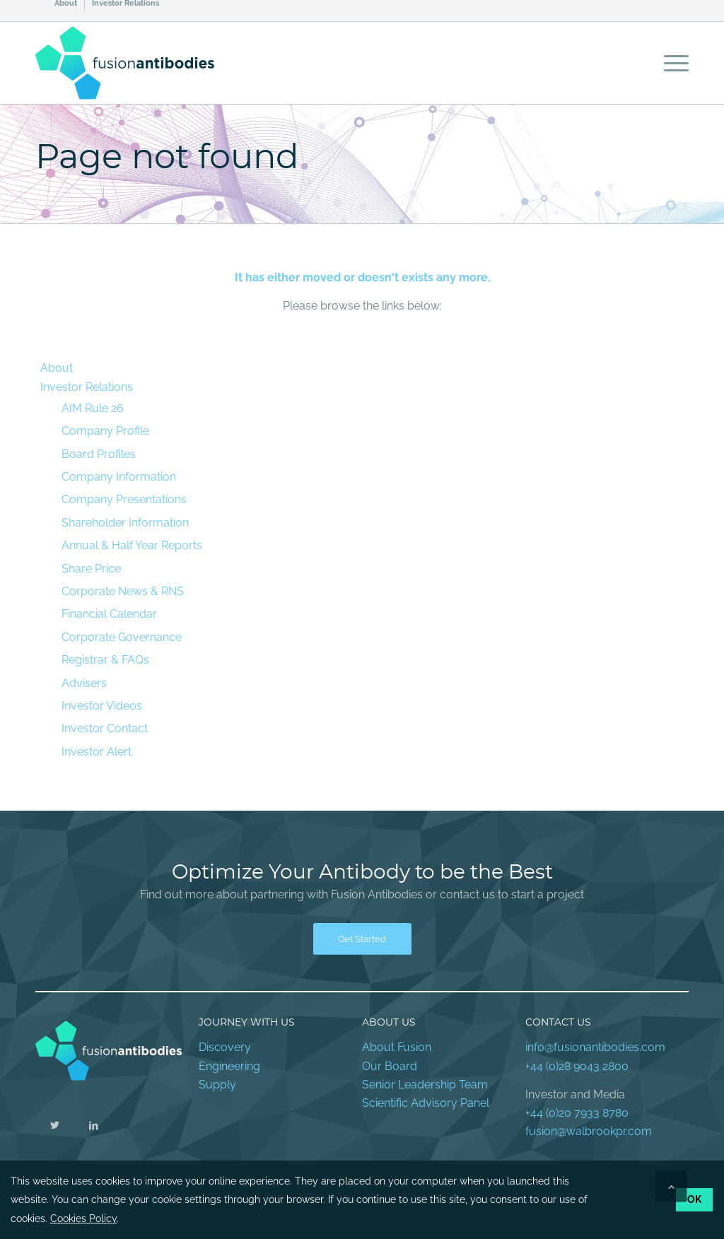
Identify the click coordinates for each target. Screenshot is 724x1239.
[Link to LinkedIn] (93, 1124)
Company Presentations (124, 499)
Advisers (84, 683)
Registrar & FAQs (105, 660)
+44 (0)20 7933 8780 (577, 1113)
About (65, 3)
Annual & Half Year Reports (132, 545)
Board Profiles (99, 454)
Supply (217, 1084)
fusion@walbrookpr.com (588, 1131)
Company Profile (105, 431)
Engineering (229, 1066)
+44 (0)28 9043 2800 (577, 1066)
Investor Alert (97, 751)
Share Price (91, 568)
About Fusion (396, 1047)
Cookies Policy (83, 1218)
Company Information (119, 476)
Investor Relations (125, 3)
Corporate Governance (122, 637)
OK (694, 1199)
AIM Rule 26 (93, 408)
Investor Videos (102, 705)
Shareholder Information (125, 522)
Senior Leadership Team (425, 1084)
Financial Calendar (109, 614)
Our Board (389, 1066)
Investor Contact (105, 728)
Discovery (225, 1047)
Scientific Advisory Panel (425, 1103)
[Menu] (672, 63)
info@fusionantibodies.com (595, 1047)
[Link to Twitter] (54, 1124)
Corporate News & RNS (123, 591)
